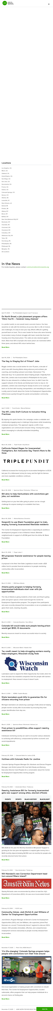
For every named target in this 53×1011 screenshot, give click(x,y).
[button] (48, 4)
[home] (8, 4)
